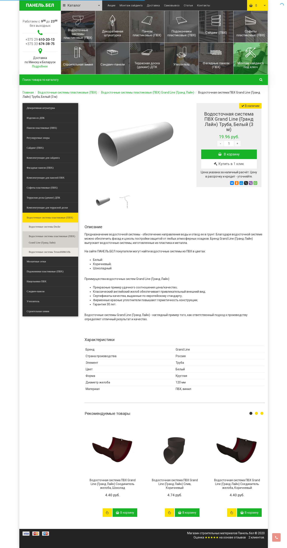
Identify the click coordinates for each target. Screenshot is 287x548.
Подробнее (40, 66)
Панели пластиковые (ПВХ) (42, 127)
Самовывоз (172, 5)
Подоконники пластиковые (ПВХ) (45, 271)
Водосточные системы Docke (45, 226)
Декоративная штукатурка (41, 107)
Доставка (153, 5)
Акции (111, 5)
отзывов (240, 537)
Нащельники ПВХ (37, 281)
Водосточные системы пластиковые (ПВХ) (67, 92)
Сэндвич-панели (36, 291)
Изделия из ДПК (36, 117)
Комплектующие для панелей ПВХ (46, 177)
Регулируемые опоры (38, 137)
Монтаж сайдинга (131, 5)
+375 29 (40, 40)
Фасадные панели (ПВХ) (40, 167)
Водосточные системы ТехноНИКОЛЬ (50, 251)
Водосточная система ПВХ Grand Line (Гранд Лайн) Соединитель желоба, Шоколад (113, 483)
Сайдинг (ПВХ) (35, 147)
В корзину (229, 154)
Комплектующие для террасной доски (47, 207)
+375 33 (40, 44)
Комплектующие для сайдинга (43, 157)
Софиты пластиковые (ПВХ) (42, 187)
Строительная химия (38, 311)
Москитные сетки (36, 261)
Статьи (188, 5)
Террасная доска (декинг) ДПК (43, 197)
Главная (28, 92)
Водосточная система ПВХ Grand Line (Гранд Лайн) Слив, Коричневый (175, 483)
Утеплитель (33, 301)
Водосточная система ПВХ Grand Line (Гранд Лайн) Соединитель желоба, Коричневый (237, 483)
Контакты (203, 5)
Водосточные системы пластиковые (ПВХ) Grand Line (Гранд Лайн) (147, 92)
